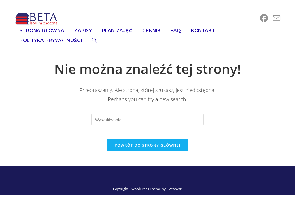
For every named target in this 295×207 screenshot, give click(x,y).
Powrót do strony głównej (148, 148)
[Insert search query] (147, 119)
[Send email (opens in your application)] (276, 18)
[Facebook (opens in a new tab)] (264, 18)
